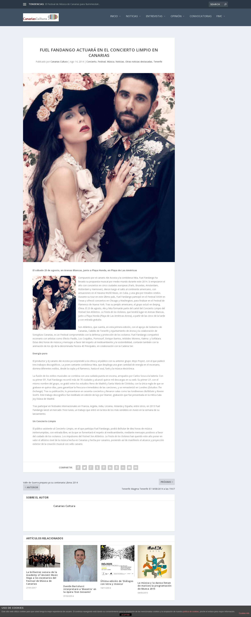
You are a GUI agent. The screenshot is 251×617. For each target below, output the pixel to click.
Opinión (176, 18)
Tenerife (158, 58)
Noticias (132, 18)
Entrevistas (154, 18)
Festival (102, 58)
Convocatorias (201, 18)
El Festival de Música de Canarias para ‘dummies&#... (72, 4)
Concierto (91, 58)
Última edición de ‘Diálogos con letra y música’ (117, 580)
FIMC (219, 18)
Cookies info (244, 613)
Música (110, 58)
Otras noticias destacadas (138, 58)
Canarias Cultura (59, 58)
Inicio (114, 18)
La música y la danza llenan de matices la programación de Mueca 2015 (154, 582)
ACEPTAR (125, 615)
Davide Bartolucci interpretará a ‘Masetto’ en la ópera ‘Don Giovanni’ (79, 586)
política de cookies (191, 611)
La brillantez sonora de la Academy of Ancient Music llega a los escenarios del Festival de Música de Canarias (42, 575)
